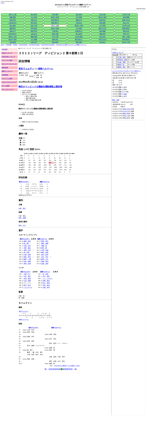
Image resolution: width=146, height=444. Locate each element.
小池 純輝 (27, 280)
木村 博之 (22, 208)
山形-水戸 (34, 42)
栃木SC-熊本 (13, 39)
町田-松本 (102, 20)
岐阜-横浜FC (55, 20)
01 (45, 369)
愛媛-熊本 (13, 28)
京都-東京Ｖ (79, 31)
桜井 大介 (22, 225)
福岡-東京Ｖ (55, 23)
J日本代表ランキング (8, 56)
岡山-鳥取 (13, 25)
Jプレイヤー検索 (7, 60)
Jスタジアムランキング (9, 82)
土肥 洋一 (27, 274)
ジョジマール (28, 287)
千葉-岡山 (55, 31)
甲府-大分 (126, 34)
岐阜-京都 (55, 34)
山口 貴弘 (46, 276)
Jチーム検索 (5, 86)
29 (65, 369)
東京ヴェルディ (26, 68)
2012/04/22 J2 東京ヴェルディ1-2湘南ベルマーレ (71, 44)
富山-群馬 (79, 34)
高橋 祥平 (27, 250)
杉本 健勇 (27, 261)
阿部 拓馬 (27, 263)
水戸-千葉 (55, 36)
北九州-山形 (126, 25)
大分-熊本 (34, 17)
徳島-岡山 (55, 39)
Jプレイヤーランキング (9, 64)
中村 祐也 (46, 285)
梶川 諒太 (27, 285)
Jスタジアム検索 (7, 78)
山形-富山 (34, 34)
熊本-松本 (126, 31)
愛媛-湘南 (13, 17)
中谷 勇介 (27, 276)
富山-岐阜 (34, 14)
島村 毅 (44, 248)
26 (59, 369)
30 (67, 369)
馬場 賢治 (44, 261)
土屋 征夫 (27, 245)
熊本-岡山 (34, 23)
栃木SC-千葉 (126, 42)
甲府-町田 (34, 28)
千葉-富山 (79, 23)
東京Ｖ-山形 (12, 14)
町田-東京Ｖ (79, 39)
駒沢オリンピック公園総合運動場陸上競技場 (40, 86)
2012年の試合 (23, 44)
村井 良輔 (22, 218)
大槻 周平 (46, 287)
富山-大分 (126, 23)
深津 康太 (27, 248)
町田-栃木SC (13, 34)
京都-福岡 (13, 42)
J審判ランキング (7, 71)
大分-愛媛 (34, 39)
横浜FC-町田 (55, 17)
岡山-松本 (102, 36)
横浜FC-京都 (79, 25)
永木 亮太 (44, 257)
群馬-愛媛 (102, 31)
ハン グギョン (47, 278)
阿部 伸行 (44, 241)
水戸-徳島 (79, 17)
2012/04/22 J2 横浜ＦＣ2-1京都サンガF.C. (67, 365)
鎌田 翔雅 (44, 243)
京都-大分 (34, 20)
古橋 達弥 (44, 263)
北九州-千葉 (126, 14)
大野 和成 (44, 250)
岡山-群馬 (79, 14)
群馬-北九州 (126, 20)
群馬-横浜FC (126, 39)
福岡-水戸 (13, 31)
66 (75, 369)
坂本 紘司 (44, 254)
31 (69, 369)
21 (49, 369)
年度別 (15, 44)
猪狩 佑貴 (44, 252)
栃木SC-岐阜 (55, 28)
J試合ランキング (7, 53)
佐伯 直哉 (27, 278)
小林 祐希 (27, 254)
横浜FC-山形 (13, 36)
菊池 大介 (44, 259)
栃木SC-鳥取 (102, 17)
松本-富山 (102, 42)
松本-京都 (102, 14)
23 (53, 369)
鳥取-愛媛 (126, 17)
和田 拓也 (27, 257)
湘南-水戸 (79, 20)
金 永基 (45, 274)
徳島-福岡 (102, 23)
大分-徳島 (79, 28)
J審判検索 (5, 67)
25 (57, 369)
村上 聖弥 (46, 283)
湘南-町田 (102, 34)
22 (51, 369)
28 (63, 369)
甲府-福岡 (55, 14)
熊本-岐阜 (55, 42)
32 (71, 369)
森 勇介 (26, 243)
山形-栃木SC (13, 23)
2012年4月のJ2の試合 (48, 44)
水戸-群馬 (102, 25)
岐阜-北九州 (102, 28)
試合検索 (8, 44)
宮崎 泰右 (46, 280)
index (128, 231)
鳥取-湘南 (79, 42)
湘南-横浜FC (126, 28)
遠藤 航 (44, 245)
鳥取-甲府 (34, 31)
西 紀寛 (26, 252)
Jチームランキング (8, 89)
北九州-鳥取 (79, 36)
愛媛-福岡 (34, 36)
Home (2, 2)
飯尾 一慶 (27, 259)
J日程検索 (5, 75)
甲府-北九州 (102, 39)
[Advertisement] (54, 429)
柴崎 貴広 (27, 241)
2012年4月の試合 (34, 44)
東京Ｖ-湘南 (55, 25)
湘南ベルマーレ (45, 68)
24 (55, 369)
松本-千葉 (34, 25)
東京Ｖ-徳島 (126, 36)
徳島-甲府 (13, 20)
